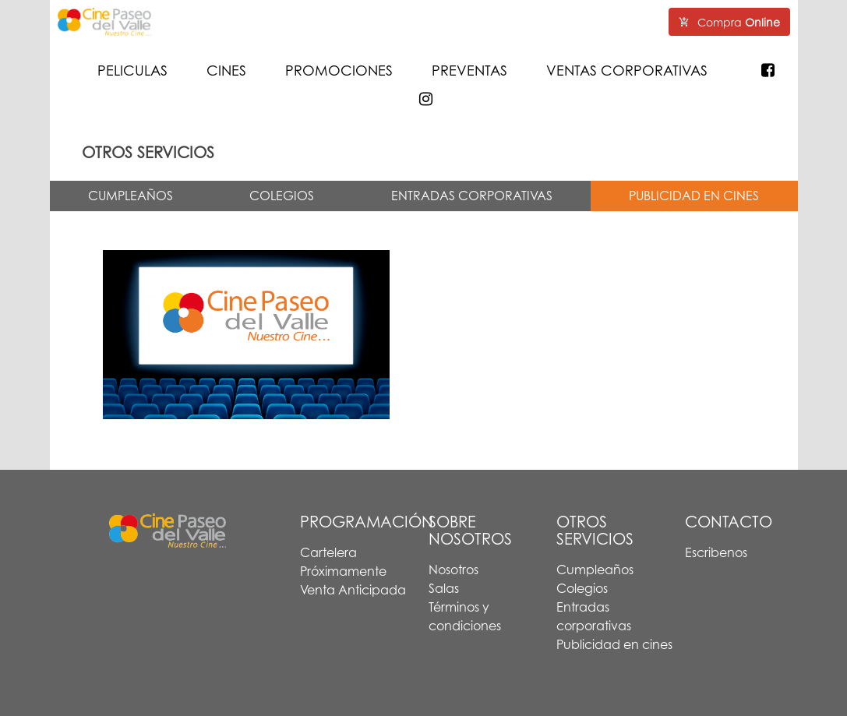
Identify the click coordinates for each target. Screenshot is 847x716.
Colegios (582, 588)
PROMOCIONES (339, 70)
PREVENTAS (469, 70)
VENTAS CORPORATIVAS (627, 70)
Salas (444, 588)
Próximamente (343, 571)
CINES (226, 70)
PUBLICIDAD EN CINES (694, 195)
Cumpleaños (594, 569)
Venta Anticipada (353, 590)
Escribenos (716, 552)
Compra (729, 22)
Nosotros (453, 569)
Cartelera (328, 552)
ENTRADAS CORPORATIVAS (471, 195)
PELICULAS (132, 70)
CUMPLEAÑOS (130, 195)
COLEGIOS (281, 195)
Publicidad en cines (614, 644)
